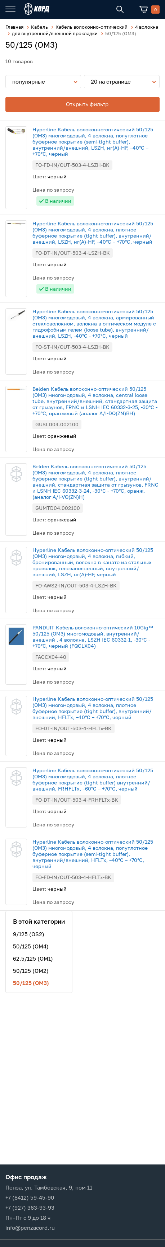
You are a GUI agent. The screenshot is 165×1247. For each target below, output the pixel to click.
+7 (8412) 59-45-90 (29, 1197)
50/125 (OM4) (31, 946)
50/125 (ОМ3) (31, 983)
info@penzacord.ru (30, 1227)
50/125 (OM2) (31, 970)
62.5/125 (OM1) (33, 958)
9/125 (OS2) (28, 934)
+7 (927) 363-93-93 (29, 1207)
